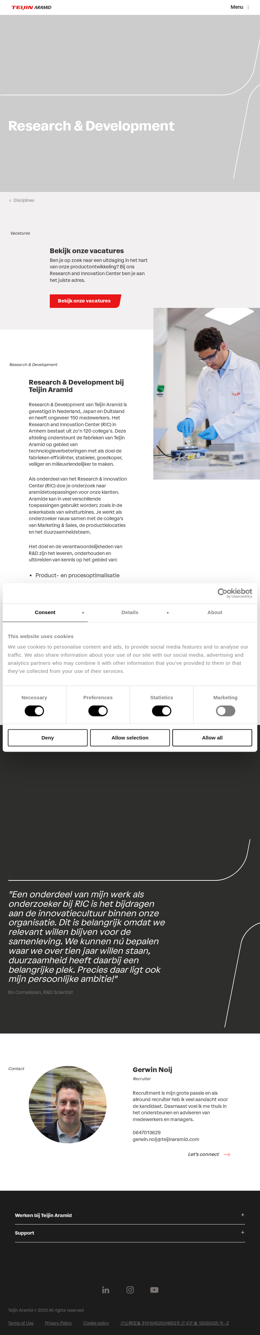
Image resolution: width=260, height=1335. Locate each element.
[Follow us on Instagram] (130, 1290)
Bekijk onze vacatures (84, 301)
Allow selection (129, 738)
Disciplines (24, 200)
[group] (130, 103)
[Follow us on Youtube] (154, 1290)
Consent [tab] (45, 612)
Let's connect (204, 1154)
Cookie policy (96, 1323)
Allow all (212, 738)
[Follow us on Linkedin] (105, 1290)
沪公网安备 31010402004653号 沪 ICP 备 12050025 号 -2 (175, 1323)
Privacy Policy (58, 1323)
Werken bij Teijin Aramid (43, 1215)
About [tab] (215, 612)
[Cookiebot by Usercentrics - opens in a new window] (222, 593)
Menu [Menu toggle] (237, 7)
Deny (47, 738)
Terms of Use (21, 1323)
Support (24, 1233)
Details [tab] (130, 612)
